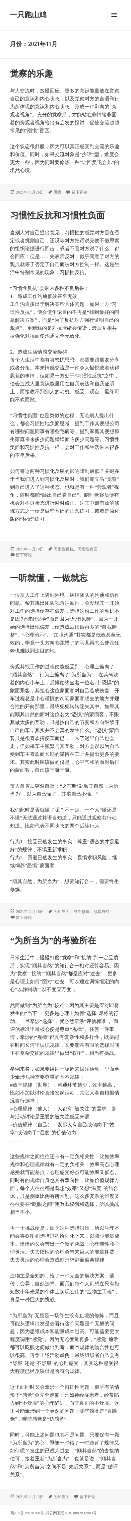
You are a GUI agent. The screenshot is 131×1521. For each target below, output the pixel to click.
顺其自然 (101, 911)
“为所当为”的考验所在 (53, 940)
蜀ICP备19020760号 (27, 1513)
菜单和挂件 (114, 15)
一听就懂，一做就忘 (49, 578)
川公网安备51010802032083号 (71, 1513)
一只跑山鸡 (28, 15)
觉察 (58, 192)
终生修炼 (82, 911)
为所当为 (62, 911)
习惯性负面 (88, 549)
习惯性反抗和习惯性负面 (57, 215)
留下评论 (80, 192)
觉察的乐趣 (31, 74)
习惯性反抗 (64, 549)
